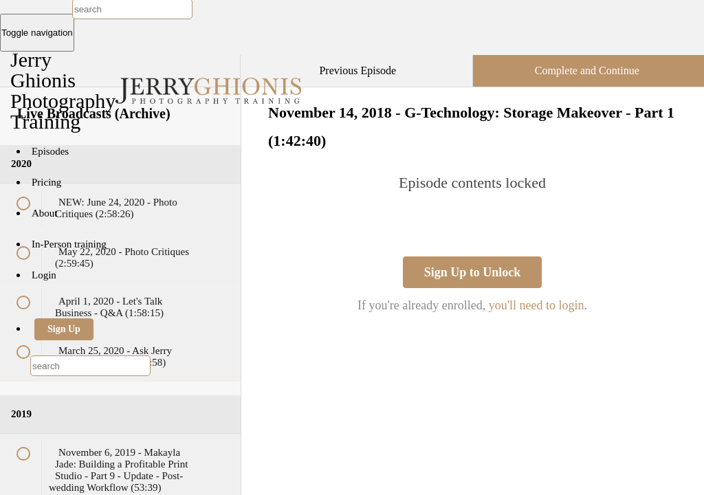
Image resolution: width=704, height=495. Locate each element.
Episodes (50, 151)
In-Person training (69, 244)
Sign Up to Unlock (472, 272)
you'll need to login (536, 305)
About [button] (46, 213)
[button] (216, 62)
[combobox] (90, 365)
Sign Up (63, 329)
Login (44, 275)
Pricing (46, 182)
